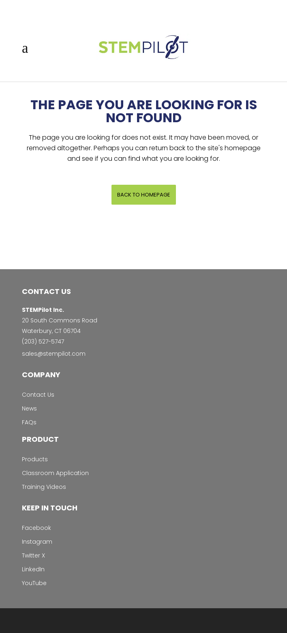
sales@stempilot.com (54, 354)
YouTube (34, 583)
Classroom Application (55, 473)
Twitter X (33, 555)
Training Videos (44, 487)
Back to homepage (143, 195)
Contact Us (38, 395)
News (29, 408)
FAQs (29, 422)
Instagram (37, 542)
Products (35, 459)
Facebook (36, 528)
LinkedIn (33, 569)
